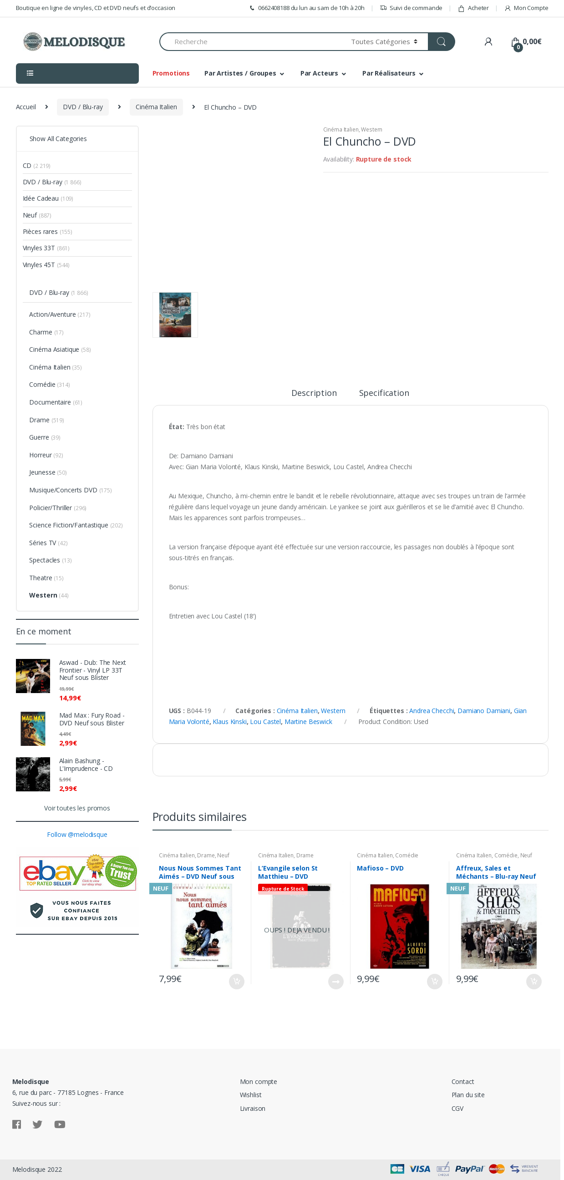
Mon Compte (526, 8)
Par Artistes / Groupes (240, 73)
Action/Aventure (52, 314)
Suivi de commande (411, 8)
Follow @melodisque (77, 834)
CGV (458, 1108)
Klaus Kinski (229, 721)
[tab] (313, 397)
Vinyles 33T (39, 247)
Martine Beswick (308, 721)
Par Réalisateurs (389, 73)
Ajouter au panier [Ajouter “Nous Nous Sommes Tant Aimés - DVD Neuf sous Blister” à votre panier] (236, 981)
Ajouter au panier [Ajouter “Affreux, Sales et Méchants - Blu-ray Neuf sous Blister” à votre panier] (533, 981)
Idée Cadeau (41, 198)
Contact (463, 1081)
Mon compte (259, 1081)
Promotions (171, 73)
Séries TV (42, 542)
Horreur (40, 455)
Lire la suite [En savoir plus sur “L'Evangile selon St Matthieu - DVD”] (335, 981)
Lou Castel (265, 721)
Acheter (473, 8)
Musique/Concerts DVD (63, 490)
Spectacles (44, 560)
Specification (384, 393)
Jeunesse (42, 472)
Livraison (253, 1108)
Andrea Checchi (431, 710)
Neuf (223, 855)
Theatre (40, 577)
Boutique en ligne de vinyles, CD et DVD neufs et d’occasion (96, 8)
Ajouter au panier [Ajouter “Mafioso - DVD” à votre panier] (434, 981)
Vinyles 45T (39, 264)
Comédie (406, 855)
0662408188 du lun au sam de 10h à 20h (306, 8)
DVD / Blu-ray (82, 106)
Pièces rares (40, 231)
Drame (205, 855)
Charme (40, 332)
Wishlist (251, 1094)
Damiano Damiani (483, 710)
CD (27, 165)
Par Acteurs (319, 73)
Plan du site (468, 1094)
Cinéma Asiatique (54, 349)
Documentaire (50, 402)
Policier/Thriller (50, 507)
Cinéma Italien (156, 106)
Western (371, 129)
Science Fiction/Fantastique (68, 525)
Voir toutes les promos (77, 808)
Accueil (26, 106)
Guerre (39, 437)
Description (313, 393)
